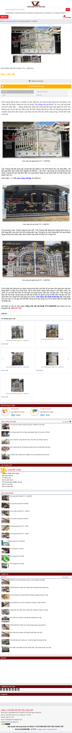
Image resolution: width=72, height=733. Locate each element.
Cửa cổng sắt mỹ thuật (11, 21)
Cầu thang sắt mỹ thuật (44, 104)
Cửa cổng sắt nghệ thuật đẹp (47, 297)
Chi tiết (10, 92)
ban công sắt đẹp (24, 178)
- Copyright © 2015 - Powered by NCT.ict (46, 729)
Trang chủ (2, 21)
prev (3, 358)
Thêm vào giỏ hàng (36, 81)
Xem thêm (64, 421)
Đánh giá (39, 95)
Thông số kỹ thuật (42, 91)
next (68, 358)
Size (4, 95)
